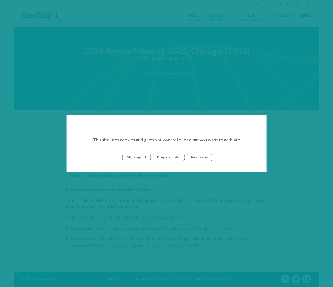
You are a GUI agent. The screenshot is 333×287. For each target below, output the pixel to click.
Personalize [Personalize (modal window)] (199, 157)
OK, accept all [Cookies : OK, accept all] (136, 157)
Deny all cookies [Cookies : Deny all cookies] (168, 157)
